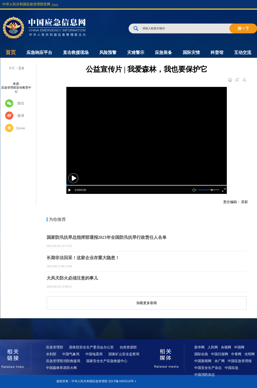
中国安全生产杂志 (208, 368)
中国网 (239, 347)
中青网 (236, 354)
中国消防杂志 (204, 374)
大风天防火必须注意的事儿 (72, 278)
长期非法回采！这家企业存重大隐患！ (83, 257)
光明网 (249, 354)
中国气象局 (70, 354)
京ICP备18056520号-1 (122, 381)
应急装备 (163, 52)
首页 (11, 52)
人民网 (213, 347)
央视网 (226, 347)
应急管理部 (54, 347)
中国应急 (231, 368)
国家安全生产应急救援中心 (106, 361)
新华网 (199, 347)
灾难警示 (135, 52)
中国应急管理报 (240, 361)
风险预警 (107, 52)
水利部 (51, 354)
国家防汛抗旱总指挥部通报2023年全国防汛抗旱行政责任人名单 (106, 237)
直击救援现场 (76, 52)
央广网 (219, 361)
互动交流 (242, 52)
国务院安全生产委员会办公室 (91, 347)
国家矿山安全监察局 (123, 354)
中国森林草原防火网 (61, 368)
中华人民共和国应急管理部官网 (26, 4)
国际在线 (201, 354)
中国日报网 (219, 354)
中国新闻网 (202, 361)
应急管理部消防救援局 (63, 361)
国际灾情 (191, 52)
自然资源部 (128, 347)
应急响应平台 (39, 52)
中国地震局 (94, 354)
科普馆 (217, 52)
